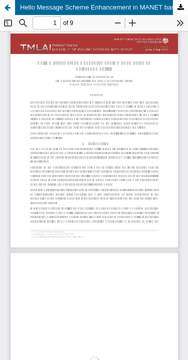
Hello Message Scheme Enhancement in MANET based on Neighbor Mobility (104, 7)
